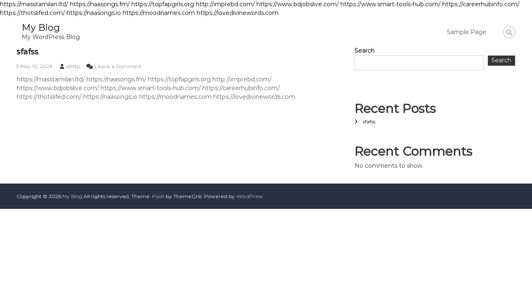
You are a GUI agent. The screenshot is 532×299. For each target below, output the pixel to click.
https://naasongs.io (93, 13)
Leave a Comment (118, 66)
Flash (158, 196)
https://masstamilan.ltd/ (34, 4)
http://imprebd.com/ (225, 4)
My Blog (41, 27)
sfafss (27, 51)
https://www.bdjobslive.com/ (297, 4)
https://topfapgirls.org (162, 4)
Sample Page (466, 32)
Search (364, 50)
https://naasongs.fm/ (100, 4)
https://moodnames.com (159, 13)
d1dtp (73, 66)
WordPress (249, 196)
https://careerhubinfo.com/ (481, 4)
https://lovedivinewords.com (237, 13)
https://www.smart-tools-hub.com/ (390, 4)
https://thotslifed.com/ (32, 13)
